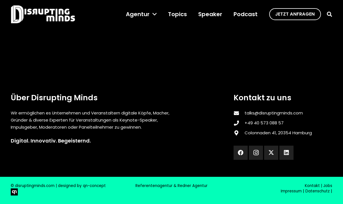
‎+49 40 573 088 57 (264, 123)
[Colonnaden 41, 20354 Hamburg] (239, 132)
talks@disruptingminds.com (274, 113)
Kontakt (312, 185)
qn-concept (94, 185)
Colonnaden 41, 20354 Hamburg (278, 133)
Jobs (327, 185)
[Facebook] (241, 153)
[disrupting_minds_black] (43, 14)
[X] (271, 153)
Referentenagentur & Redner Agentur (171, 185)
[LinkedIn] (286, 153)
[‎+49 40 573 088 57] (239, 123)
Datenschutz (317, 191)
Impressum (291, 191)
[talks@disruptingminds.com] (239, 113)
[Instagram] (256, 153)
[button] (153, 14)
